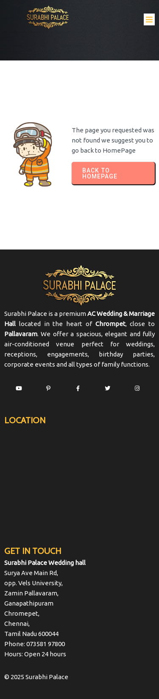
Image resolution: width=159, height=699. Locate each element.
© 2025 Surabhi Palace (36, 676)
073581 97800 (45, 643)
